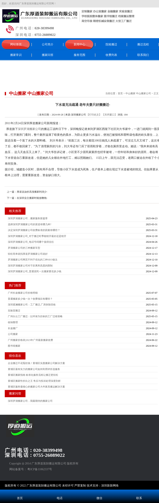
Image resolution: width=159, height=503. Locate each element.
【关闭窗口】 (109, 114)
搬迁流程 (143, 44)
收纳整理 (13, 322)
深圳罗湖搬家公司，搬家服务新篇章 (28, 218)
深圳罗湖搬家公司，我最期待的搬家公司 (30, 400)
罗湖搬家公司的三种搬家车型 (24, 247)
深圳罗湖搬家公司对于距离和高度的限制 (30, 265)
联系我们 (143, 55)
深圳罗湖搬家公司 (29, 129)
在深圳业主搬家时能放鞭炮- (32, 198)
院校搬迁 (111, 44)
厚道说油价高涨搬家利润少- (32, 191)
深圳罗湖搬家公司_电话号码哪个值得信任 (31, 241)
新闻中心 (79, 44)
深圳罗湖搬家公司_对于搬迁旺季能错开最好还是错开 (37, 236)
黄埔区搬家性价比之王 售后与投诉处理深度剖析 (34, 380)
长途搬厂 (13, 328)
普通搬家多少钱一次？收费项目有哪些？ (30, 298)
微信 (99, 498)
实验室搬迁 (14, 310)
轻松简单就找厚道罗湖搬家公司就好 (28, 253)
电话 (60, 498)
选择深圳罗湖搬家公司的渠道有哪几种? (29, 224)
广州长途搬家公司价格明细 (23, 292)
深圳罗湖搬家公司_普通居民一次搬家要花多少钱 (34, 271)
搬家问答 (47, 55)
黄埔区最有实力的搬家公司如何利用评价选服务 (34, 369)
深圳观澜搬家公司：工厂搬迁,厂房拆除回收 (32, 304)
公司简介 (47, 44)
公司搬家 (13, 334)
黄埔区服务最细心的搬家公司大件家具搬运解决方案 (36, 386)
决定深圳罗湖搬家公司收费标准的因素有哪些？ (34, 230)
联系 (139, 498)
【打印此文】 (94, 114)
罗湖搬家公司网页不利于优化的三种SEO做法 (32, 259)
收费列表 (111, 55)
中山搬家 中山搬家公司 (138, 93)
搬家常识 (16, 55)
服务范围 (79, 55)
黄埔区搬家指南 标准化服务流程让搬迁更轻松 (33, 374)
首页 (120, 93)
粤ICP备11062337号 (39, 469)
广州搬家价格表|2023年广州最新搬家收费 (30, 340)
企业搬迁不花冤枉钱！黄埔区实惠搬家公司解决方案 (36, 363)
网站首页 (16, 44)
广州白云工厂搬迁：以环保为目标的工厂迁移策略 (35, 316)
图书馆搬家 (14, 345)
